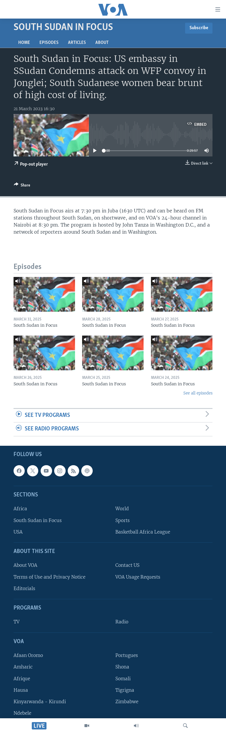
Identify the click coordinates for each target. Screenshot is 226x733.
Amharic (23, 667)
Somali (123, 678)
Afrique (22, 678)
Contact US (127, 565)
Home (24, 42)
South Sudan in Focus (38, 520)
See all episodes (197, 393)
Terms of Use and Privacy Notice (49, 577)
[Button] (22, 186)
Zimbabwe (126, 701)
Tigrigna (124, 690)
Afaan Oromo (28, 655)
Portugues (126, 655)
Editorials (24, 588)
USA (18, 532)
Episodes (49, 42)
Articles (77, 42)
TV (16, 622)
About (102, 42)
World (122, 509)
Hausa (21, 690)
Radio (121, 622)
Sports (122, 520)
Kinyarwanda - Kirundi (40, 701)
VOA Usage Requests (137, 577)
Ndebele (22, 713)
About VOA (25, 565)
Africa (20, 509)
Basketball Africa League (142, 532)
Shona (122, 667)
